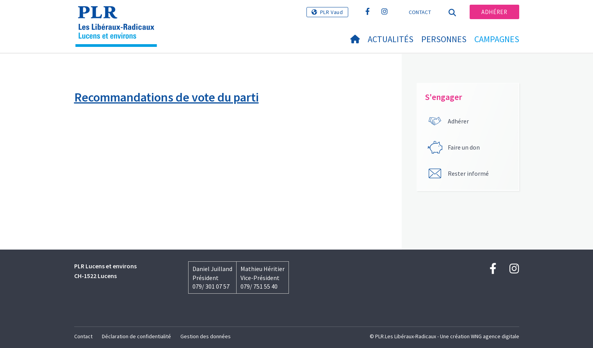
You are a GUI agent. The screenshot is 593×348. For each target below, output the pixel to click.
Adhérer (494, 12)
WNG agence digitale (495, 336)
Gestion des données (205, 336)
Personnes (444, 39)
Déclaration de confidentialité (136, 336)
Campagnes (496, 39)
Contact (420, 12)
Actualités (390, 39)
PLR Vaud (331, 12)
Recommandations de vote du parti (166, 97)
